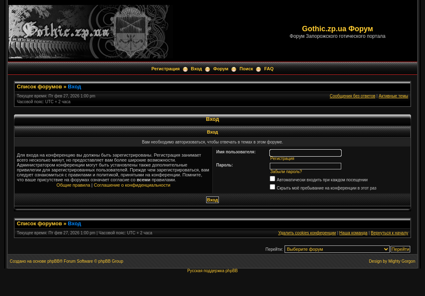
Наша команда (353, 233)
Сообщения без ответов (352, 96)
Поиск (246, 68)
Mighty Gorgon (402, 261)
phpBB (53, 261)
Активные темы (393, 96)
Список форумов (39, 86)
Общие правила (73, 185)
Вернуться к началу (389, 233)
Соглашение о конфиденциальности (132, 185)
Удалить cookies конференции (307, 233)
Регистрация (166, 68)
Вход (196, 68)
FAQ (269, 68)
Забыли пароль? (286, 171)
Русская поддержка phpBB (212, 270)
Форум (220, 68)
